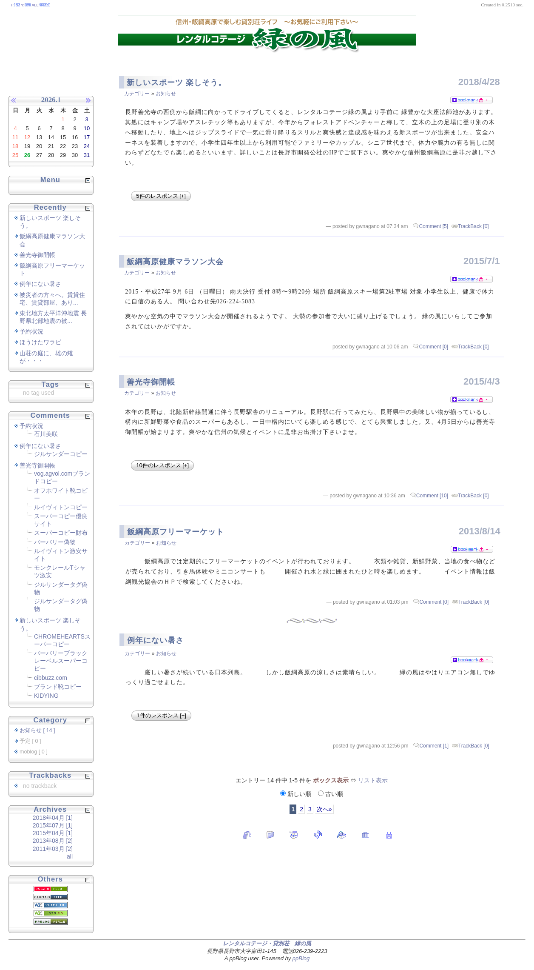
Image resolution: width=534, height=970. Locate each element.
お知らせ (166, 94)
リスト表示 (373, 780)
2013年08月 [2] (53, 840)
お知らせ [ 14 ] (37, 730)
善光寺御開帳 (151, 382)
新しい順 (296, 793)
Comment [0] (433, 347)
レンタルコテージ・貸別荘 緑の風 (267, 943)
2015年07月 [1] (53, 825)
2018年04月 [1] (53, 817)
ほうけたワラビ (40, 342)
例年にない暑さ (155, 640)
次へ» (324, 809)
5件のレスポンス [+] (161, 196)
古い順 (330, 793)
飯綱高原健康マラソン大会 (175, 261)
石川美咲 (46, 434)
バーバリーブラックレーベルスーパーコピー (61, 661)
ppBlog (301, 958)
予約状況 (31, 331)
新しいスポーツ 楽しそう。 (176, 82)
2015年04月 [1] (53, 833)
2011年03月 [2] (53, 848)
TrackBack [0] (473, 226)
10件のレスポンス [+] (162, 465)
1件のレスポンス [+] (161, 715)
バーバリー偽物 (55, 542)
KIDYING (46, 695)
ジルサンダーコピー (61, 454)
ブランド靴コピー (58, 686)
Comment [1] (434, 746)
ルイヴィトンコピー (61, 507)
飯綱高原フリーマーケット (175, 532)
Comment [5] (433, 226)
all (70, 856)
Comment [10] (432, 496)
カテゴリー (137, 94)
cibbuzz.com (50, 677)
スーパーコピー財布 (61, 532)
